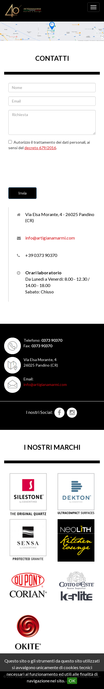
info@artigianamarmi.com (50, 237)
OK (72, 680)
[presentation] (50, 165)
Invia (22, 193)
